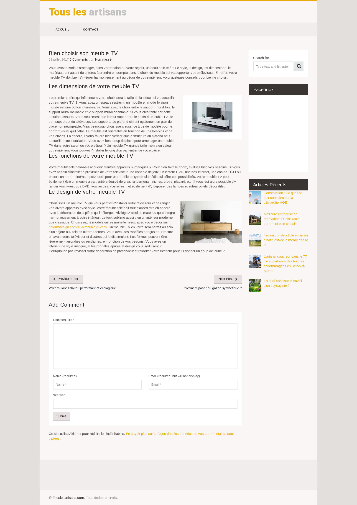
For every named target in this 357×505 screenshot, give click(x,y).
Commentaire (63, 320)
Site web (59, 395)
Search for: (261, 58)
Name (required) (65, 376)
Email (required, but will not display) (174, 376)
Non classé (103, 59)
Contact (91, 29)
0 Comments (79, 59)
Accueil (62, 29)
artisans (88, 12)
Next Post (226, 279)
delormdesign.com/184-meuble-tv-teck (78, 227)
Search (298, 66)
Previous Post (68, 279)
